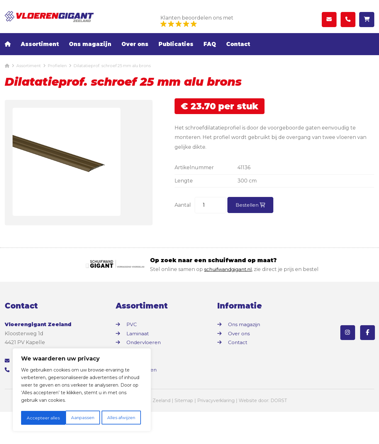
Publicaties (176, 52)
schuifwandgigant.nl (230, 301)
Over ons (134, 52)
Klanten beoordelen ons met (196, 21)
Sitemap (184, 432)
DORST (278, 432)
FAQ (209, 52)
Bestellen (251, 213)
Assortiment (40, 52)
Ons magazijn (90, 52)
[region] (82, 390)
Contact (238, 52)
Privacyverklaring (216, 432)
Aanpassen (38, 418)
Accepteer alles (120, 418)
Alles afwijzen (77, 418)
